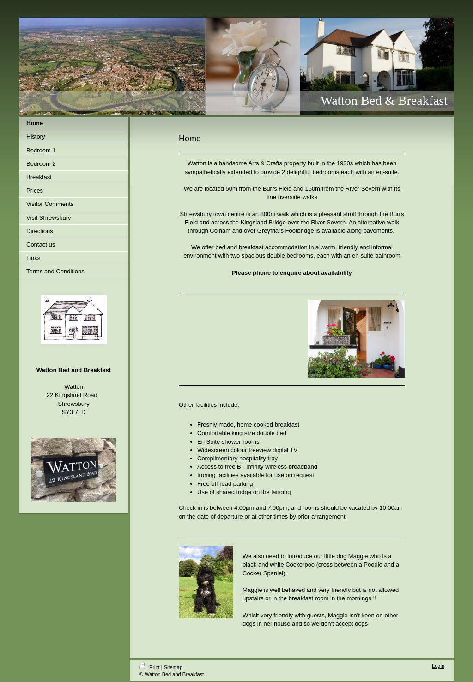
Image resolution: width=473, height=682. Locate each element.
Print (150, 667)
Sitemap (173, 667)
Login (438, 666)
